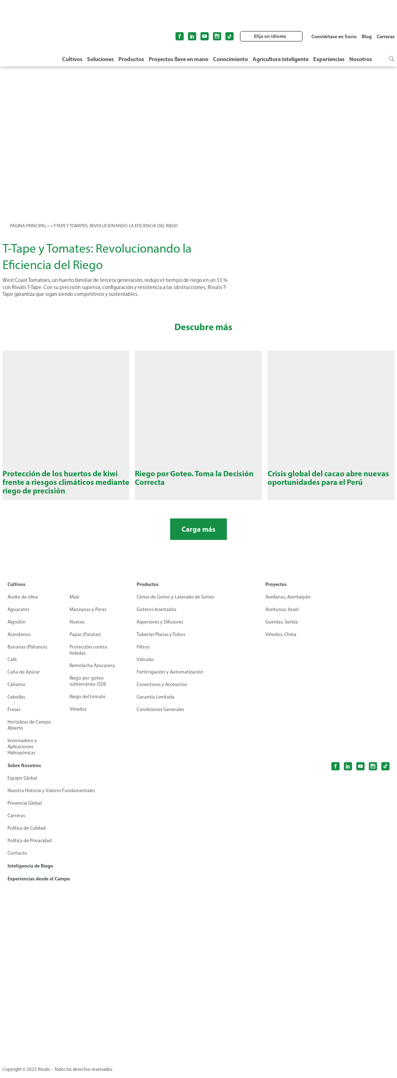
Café (12, 665)
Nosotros (360, 59)
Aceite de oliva (22, 603)
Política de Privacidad (29, 847)
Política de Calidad (26, 834)
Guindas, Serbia (281, 628)
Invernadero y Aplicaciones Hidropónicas (22, 753)
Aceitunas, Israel (282, 615)
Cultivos (72, 59)
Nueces (77, 628)
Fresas (14, 715)
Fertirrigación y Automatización (170, 678)
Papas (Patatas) (86, 640)
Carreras (386, 36)
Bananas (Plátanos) (27, 653)
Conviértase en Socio (334, 36)
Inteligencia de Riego (30, 872)
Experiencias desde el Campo (38, 884)
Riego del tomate (88, 703)
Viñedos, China (281, 640)
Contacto (17, 859)
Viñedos (78, 715)
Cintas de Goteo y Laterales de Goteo (176, 603)
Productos (131, 59)
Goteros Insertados (157, 615)
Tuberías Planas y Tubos (161, 640)
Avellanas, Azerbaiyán (288, 603)
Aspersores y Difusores (161, 628)
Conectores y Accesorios (162, 690)
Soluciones (100, 59)
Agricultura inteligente (281, 59)
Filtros (143, 653)
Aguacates (18, 615)
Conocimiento (230, 59)
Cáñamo (16, 690)
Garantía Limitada (155, 703)
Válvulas (145, 665)
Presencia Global (24, 809)
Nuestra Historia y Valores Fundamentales (51, 797)
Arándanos (19, 640)
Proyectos (276, 590)
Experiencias (329, 59)
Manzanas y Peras (88, 615)
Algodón (16, 628)
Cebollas (16, 703)
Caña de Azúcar (23, 678)
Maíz (74, 603)
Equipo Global (22, 784)
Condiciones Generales (161, 715)
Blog (367, 36)
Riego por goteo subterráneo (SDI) (88, 687)
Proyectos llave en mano (178, 59)
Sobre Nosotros (24, 771)
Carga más (198, 535)
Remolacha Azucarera (93, 672)
